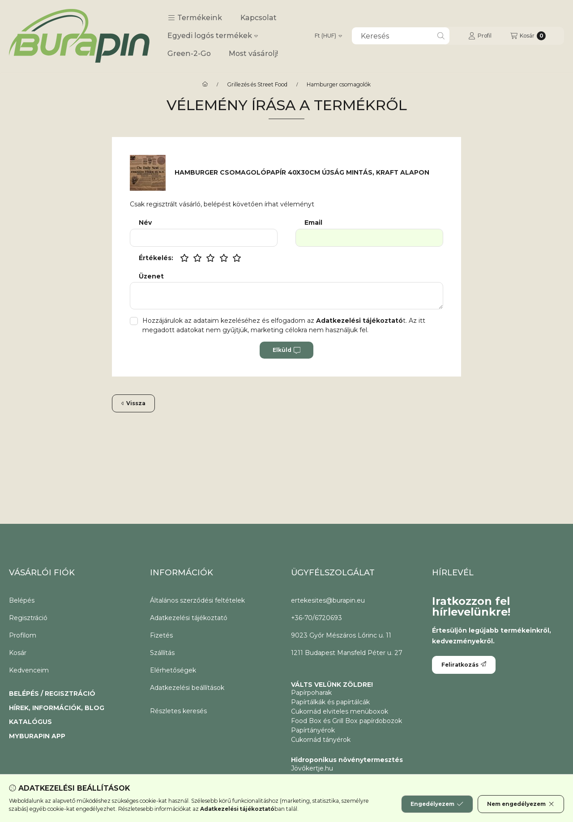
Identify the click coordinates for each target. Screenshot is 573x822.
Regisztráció (28, 618)
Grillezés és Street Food (257, 84)
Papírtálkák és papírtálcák (330, 702)
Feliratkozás (463, 664)
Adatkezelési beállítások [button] (187, 688)
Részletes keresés (178, 711)
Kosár (17, 653)
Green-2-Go (189, 53)
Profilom (22, 635)
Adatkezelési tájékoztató (188, 618)
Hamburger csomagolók (339, 84)
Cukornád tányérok (321, 740)
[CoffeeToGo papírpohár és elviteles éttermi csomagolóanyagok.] (205, 84)
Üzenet (151, 276)
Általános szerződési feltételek (197, 600)
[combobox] (400, 36)
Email (313, 223)
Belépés (21, 600)
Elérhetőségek (173, 670)
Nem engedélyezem (521, 804)
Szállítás (162, 653)
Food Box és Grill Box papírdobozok (346, 721)
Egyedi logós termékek (212, 35)
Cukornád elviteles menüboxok (339, 711)
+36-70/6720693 (316, 618)
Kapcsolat (258, 17)
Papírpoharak (311, 693)
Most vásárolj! (253, 53)
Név (145, 223)
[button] (194, 18)
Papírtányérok (313, 730)
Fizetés (161, 635)
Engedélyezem (437, 804)
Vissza (133, 403)
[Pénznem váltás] (328, 36)
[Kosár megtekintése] (528, 36)
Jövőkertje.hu (312, 768)
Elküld (286, 350)
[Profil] (480, 36)
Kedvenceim (29, 670)
